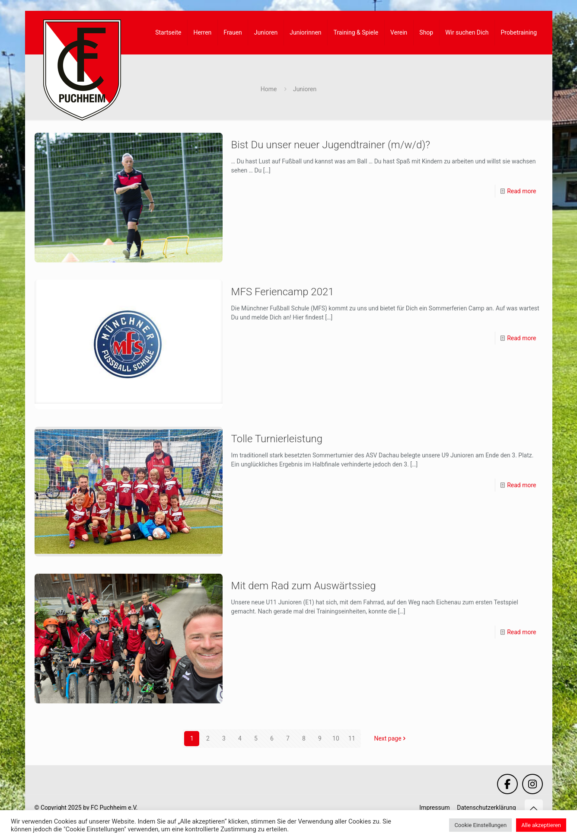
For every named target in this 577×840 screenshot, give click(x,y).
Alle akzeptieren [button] (541, 825)
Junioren (304, 89)
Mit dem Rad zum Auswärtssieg (303, 586)
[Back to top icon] (534, 808)
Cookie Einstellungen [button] (480, 825)
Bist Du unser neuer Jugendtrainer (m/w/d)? (330, 145)
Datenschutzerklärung (486, 807)
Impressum (434, 807)
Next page (390, 738)
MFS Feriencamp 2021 (282, 292)
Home (269, 89)
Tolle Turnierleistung (277, 439)
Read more (521, 191)
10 (335, 738)
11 (351, 738)
